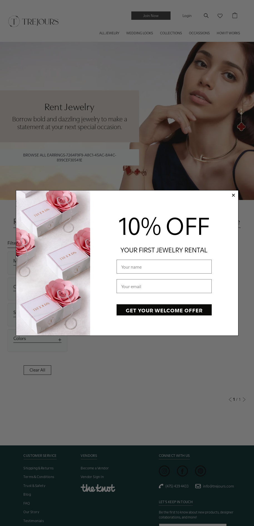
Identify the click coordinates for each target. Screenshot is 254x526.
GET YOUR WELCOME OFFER (164, 310)
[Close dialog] (233, 195)
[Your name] (164, 267)
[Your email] (164, 286)
